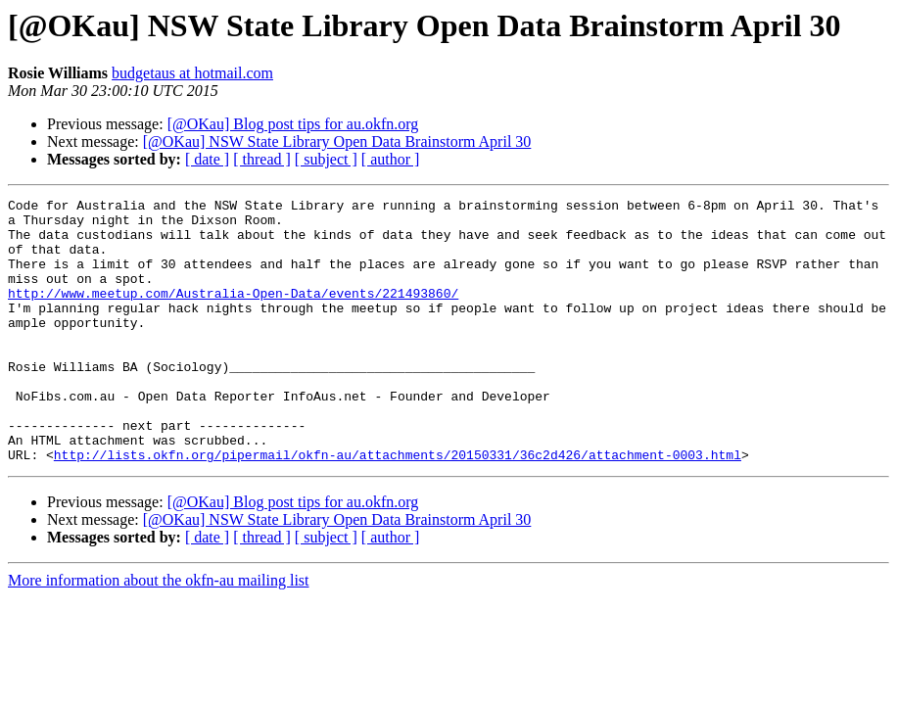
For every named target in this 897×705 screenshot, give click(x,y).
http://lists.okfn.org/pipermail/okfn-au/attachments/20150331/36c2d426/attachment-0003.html (397, 507)
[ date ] (207, 159)
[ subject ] (326, 159)
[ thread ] (262, 159)
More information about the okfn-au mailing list (158, 633)
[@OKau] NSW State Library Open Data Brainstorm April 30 (337, 141)
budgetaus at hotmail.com (192, 73)
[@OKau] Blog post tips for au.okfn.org (293, 124)
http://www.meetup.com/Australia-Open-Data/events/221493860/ (233, 313)
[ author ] (390, 159)
